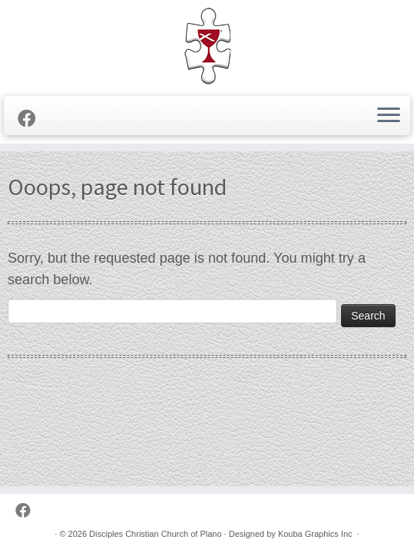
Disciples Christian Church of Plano (155, 533)
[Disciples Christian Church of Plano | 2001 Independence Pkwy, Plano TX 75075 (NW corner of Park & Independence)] (207, 46)
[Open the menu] (388, 115)
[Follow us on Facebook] (32, 119)
